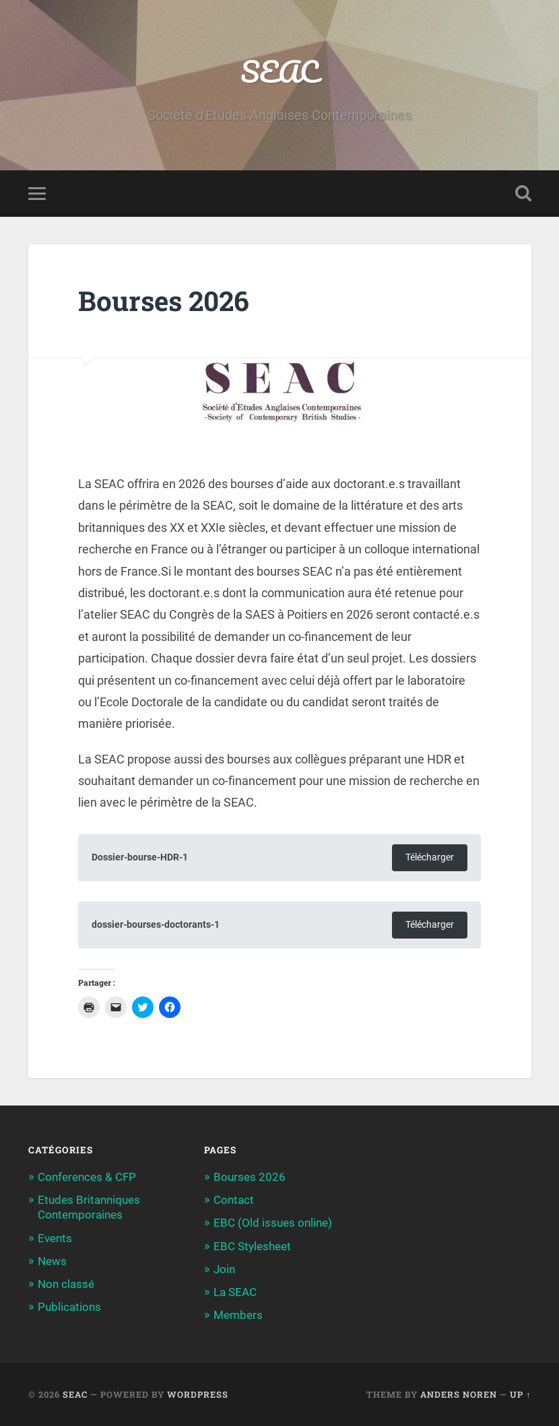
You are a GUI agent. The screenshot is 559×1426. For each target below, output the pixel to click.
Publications (69, 1307)
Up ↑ (520, 1394)
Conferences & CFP (87, 1177)
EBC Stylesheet (252, 1246)
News (52, 1261)
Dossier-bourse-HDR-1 (140, 857)
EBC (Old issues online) (272, 1222)
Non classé (66, 1284)
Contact (233, 1200)
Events (55, 1238)
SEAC (279, 71)
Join (224, 1269)
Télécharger (429, 857)
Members (238, 1315)
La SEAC (235, 1292)
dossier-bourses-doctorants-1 (156, 924)
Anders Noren (458, 1394)
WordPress (197, 1394)
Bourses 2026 (249, 1177)
